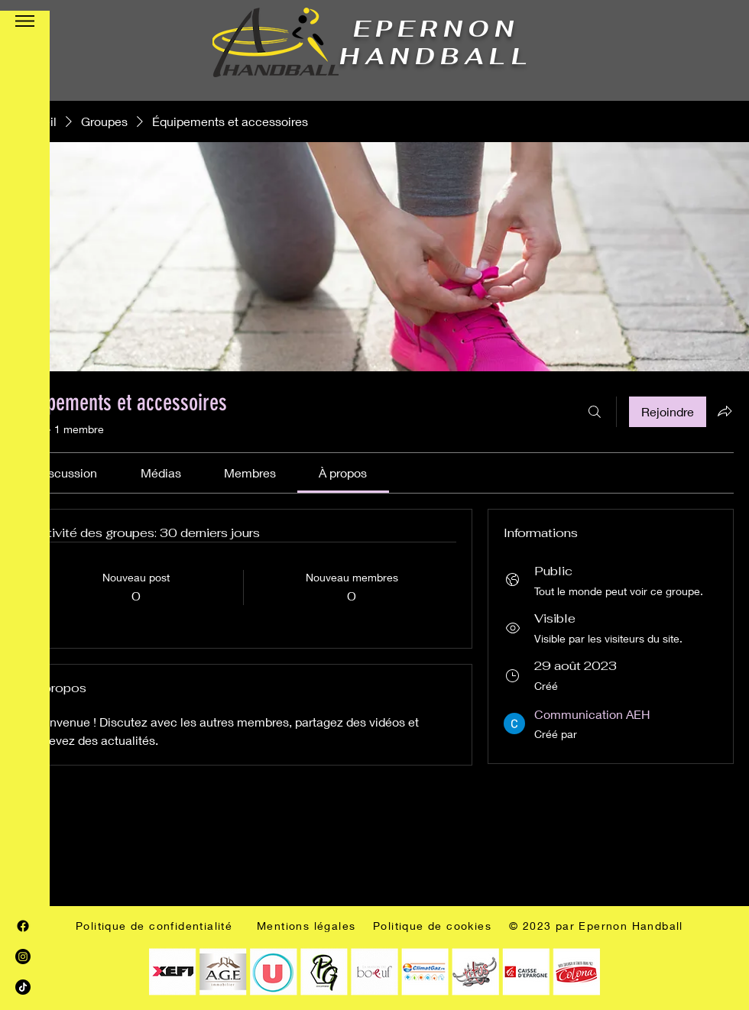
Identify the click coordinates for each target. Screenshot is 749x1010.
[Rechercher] (594, 412)
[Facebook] (23, 926)
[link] (67, 472)
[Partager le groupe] (724, 411)
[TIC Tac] (23, 987)
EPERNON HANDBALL (436, 42)
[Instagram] (23, 956)
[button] (24, 21)
